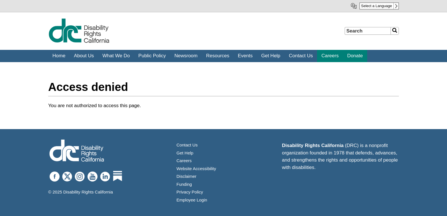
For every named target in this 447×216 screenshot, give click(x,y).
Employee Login (191, 199)
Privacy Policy (189, 191)
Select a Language (376, 6)
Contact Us (187, 144)
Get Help (184, 152)
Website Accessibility (196, 168)
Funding (184, 184)
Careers (184, 160)
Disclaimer (186, 176)
